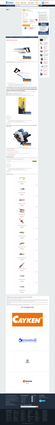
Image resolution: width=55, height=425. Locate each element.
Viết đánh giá (34, 161)
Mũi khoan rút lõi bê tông (16, 412)
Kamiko (29, 415)
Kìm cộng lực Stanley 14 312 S (21, 203)
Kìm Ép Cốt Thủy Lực (23, 415)
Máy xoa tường (29, 418)
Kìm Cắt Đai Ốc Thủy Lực (23, 420)
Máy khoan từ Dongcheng (16, 420)
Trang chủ (7, 7)
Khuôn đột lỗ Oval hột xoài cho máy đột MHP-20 (46, 51)
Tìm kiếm (38, 5)
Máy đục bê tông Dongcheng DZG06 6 (46, 65)
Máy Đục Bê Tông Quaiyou (45, 412)
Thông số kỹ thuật (32, 37)
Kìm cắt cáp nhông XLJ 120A (46, 69)
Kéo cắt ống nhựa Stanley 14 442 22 (22, 225)
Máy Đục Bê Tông (44, 410)
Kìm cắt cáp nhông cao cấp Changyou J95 (46, 42)
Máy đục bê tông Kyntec (45, 417)
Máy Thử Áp (22, 417)
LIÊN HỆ (48, 0)
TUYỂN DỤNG (44, 0)
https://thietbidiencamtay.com (11, 155)
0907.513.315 (46, 3)
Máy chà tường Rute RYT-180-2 (46, 73)
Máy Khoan (36, 416)
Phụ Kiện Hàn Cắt (37, 415)
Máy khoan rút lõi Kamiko (8, 411)
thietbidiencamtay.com (27, 423)
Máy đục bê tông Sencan (45, 413)
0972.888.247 (46, 2)
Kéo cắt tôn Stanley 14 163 (22, 290)
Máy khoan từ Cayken (23, 410)
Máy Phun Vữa (29, 419)
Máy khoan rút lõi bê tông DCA (9, 417)
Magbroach (29, 413)
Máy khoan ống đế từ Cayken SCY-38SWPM (46, 54)
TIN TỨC (41, 0)
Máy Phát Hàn (29, 421)
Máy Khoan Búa (36, 419)
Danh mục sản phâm (10, 6)
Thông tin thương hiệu (22, 37)
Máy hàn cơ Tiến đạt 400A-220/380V (46, 61)
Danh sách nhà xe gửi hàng (15, 89)
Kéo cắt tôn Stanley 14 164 (22, 279)
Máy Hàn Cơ (36, 411)
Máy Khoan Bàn (36, 420)
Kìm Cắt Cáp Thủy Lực (30, 410)
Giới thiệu (11, 37)
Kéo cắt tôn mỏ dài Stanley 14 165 (22, 268)
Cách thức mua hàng (23, 402)
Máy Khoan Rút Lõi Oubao (8, 415)
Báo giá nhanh (34, 25)
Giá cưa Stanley (9, 87)
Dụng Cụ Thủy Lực (23, 413)
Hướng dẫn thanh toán (23, 401)
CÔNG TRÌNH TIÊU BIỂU (36, 0)
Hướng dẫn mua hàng (23, 400)
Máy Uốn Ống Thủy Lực (23, 416)
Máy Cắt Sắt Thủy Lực (30, 412)
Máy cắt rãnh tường (44, 418)
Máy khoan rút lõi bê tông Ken (16, 411)
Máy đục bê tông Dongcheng (45, 415)
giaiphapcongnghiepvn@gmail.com (12, 154)
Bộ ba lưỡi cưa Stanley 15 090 (12, 7)
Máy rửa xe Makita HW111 (46, 58)
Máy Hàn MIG (36, 412)
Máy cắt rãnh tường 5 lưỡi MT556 (46, 39)
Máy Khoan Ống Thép (37, 418)
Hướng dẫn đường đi (45, 19)
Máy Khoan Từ (15, 417)
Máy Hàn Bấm (36, 410)
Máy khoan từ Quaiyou (23, 412)
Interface (29, 414)
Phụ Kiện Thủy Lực (22, 418)
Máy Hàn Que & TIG (37, 413)
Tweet (9, 9)
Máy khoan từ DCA (22, 411)
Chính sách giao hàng (23, 398)
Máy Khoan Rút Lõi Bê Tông (9, 410)
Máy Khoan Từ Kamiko (16, 418)
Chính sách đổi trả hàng (23, 399)
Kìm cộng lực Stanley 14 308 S (21, 214)
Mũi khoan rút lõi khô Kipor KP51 (46, 46)
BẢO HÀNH (31, 0)
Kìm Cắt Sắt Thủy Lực (30, 411)
